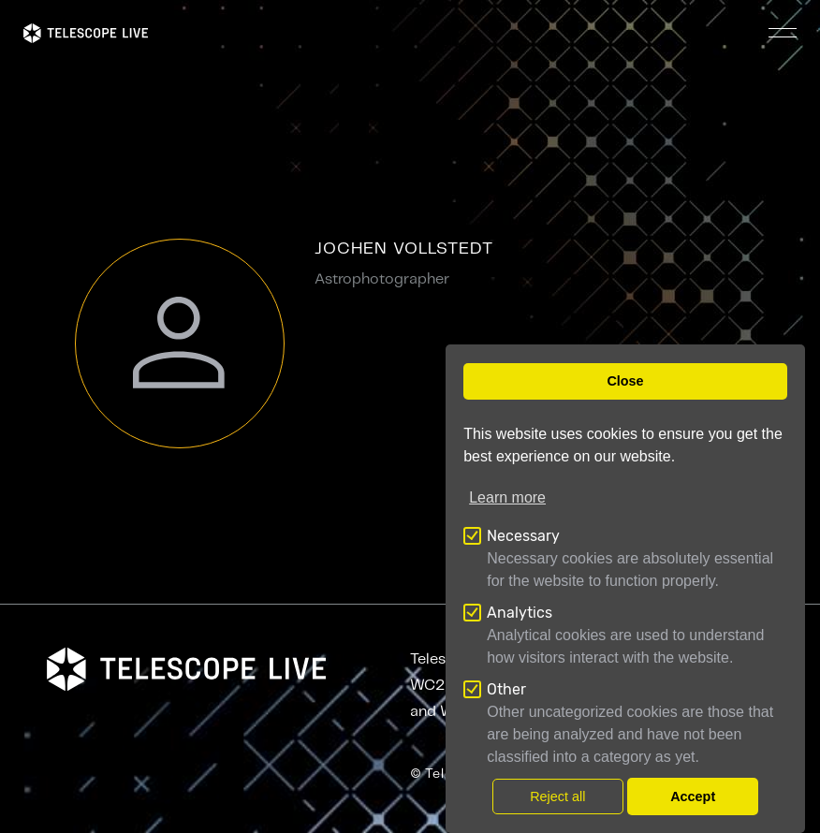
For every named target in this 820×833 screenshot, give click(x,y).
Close (625, 380)
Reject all (557, 796)
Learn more (507, 497)
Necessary (523, 536)
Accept (692, 796)
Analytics (519, 612)
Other (506, 689)
